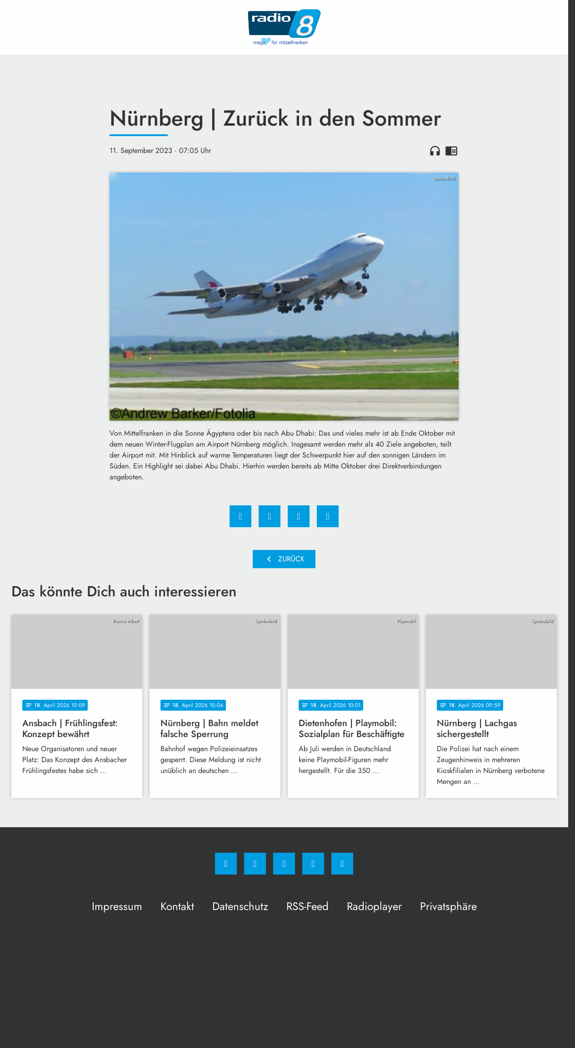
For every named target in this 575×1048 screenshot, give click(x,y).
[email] (342, 864)
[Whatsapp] (284, 864)
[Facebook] (226, 864)
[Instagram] (255, 864)
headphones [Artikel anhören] (435, 150)
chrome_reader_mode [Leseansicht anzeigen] (451, 150)
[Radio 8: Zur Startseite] (284, 27)
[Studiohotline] (313, 864)
